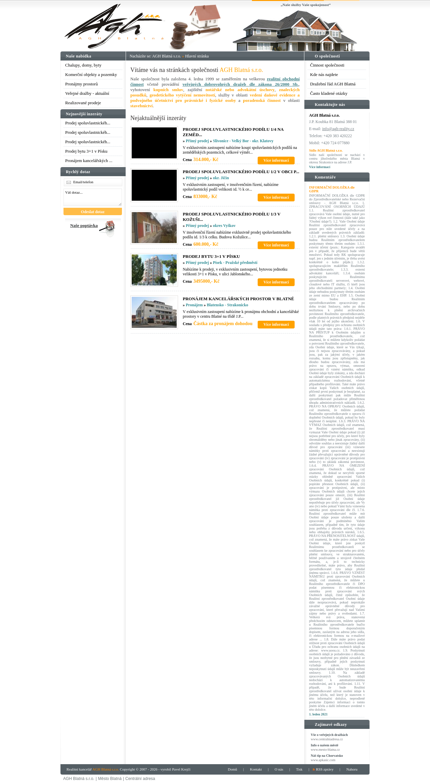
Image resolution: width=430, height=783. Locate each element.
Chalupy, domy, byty (83, 65)
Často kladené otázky (328, 93)
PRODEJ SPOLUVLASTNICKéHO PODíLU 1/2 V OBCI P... (241, 171)
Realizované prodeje (83, 102)
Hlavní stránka (197, 56)
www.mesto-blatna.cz (325, 749)
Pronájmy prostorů (81, 83)
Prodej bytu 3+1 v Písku (86, 151)
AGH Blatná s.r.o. (166, 56)
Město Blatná (110, 778)
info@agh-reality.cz (338, 128)
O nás (279, 769)
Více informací (319, 167)
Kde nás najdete (324, 74)
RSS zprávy (325, 769)
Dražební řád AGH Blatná (332, 83)
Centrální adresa (140, 778)
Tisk (299, 769)
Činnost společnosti (327, 65)
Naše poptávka (84, 225)
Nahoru (351, 769)
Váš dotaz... (92, 197)
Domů (232, 769)
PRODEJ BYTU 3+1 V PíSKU (211, 256)
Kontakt (256, 769)
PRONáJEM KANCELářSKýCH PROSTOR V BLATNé (238, 298)
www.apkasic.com (323, 760)
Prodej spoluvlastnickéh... (87, 122)
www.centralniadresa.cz (327, 739)
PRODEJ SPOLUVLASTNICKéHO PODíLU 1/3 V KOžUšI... (232, 216)
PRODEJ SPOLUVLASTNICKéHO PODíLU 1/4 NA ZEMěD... (233, 132)
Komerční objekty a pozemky (91, 74)
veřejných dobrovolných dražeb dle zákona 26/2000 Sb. (240, 84)
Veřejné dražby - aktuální (87, 93)
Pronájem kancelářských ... (88, 160)
